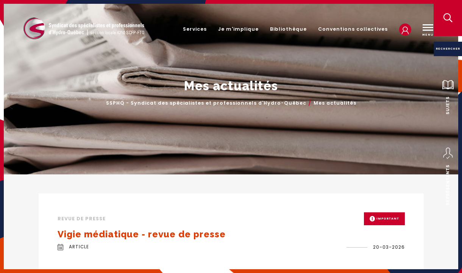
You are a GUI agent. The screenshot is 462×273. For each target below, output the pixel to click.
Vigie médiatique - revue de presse (142, 234)
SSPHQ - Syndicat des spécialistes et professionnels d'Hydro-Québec (206, 103)
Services (195, 29)
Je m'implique (238, 29)
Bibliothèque (288, 29)
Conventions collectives (353, 29)
